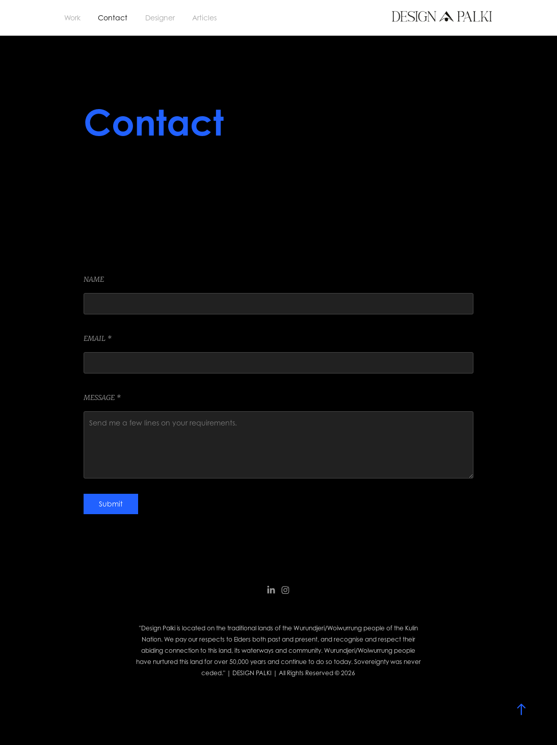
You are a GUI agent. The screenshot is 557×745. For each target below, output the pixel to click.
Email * (98, 338)
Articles (204, 17)
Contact (112, 17)
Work (72, 17)
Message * (102, 397)
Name (94, 279)
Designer (160, 17)
